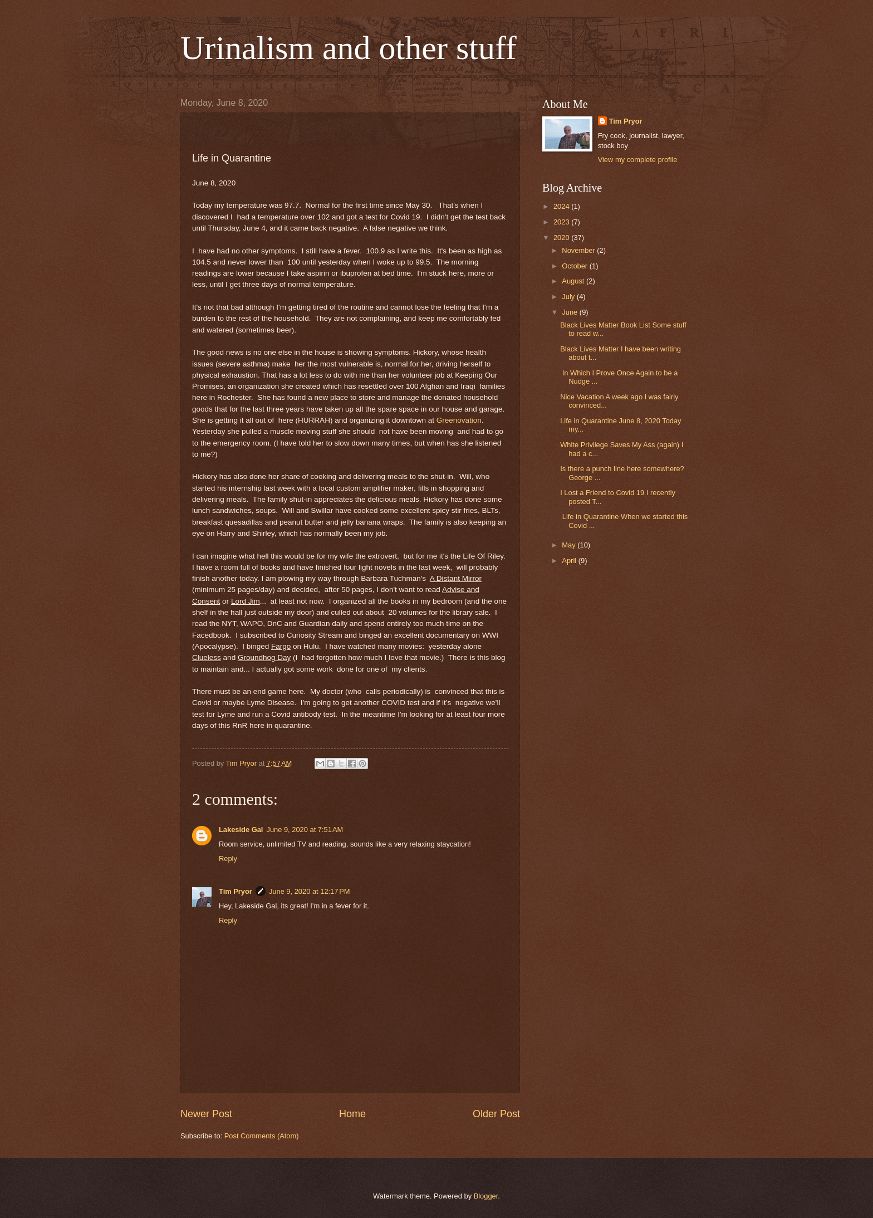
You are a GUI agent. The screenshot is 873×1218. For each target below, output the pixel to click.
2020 (562, 237)
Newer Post (206, 1113)
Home (352, 1113)
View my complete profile (638, 159)
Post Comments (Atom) (261, 1136)
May (569, 545)
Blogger (486, 1196)
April (570, 560)
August (574, 281)
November (579, 250)
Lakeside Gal (241, 829)
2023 (562, 222)
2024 (562, 206)
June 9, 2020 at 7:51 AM (304, 829)
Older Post (496, 1113)
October (575, 266)
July (569, 296)
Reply (228, 858)
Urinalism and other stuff (348, 48)
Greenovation (459, 420)
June (571, 312)
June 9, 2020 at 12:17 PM (309, 891)
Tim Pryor (235, 891)
